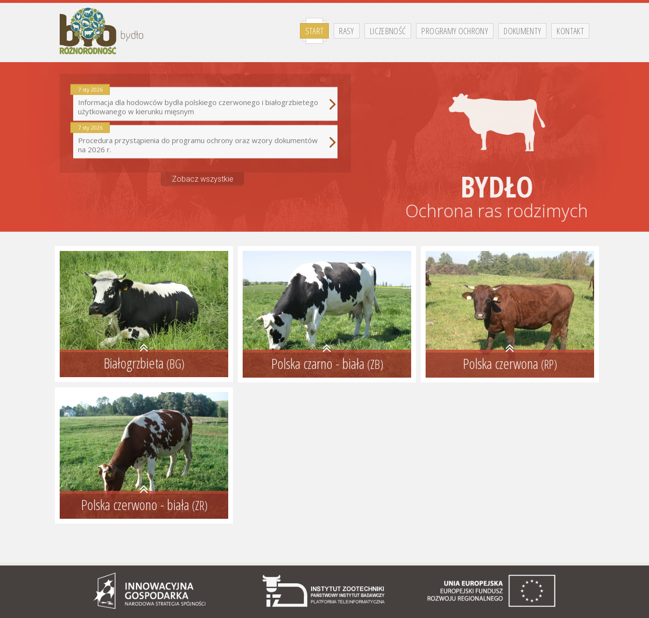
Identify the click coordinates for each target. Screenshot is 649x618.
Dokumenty (522, 31)
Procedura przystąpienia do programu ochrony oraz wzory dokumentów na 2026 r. (205, 138)
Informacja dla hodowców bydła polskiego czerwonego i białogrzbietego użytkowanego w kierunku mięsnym (205, 100)
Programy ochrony (454, 31)
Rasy (346, 31)
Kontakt (570, 31)
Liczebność (388, 31)
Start (314, 31)
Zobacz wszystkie (203, 174)
